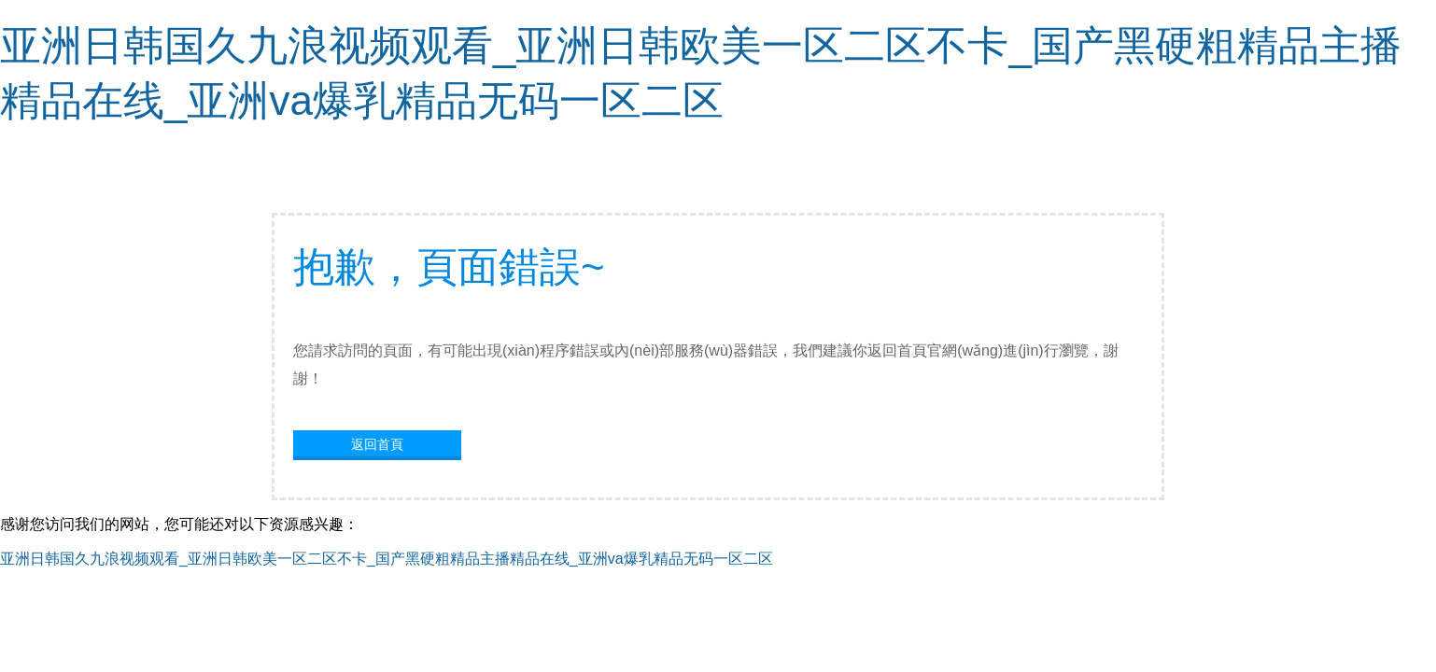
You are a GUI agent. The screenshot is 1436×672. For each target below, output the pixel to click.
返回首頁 (377, 444)
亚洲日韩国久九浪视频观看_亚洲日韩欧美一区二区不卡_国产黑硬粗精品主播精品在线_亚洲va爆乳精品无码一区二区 (386, 559)
